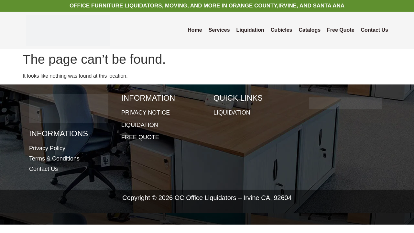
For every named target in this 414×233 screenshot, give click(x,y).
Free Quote (340, 30)
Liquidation (250, 30)
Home (195, 30)
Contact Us (374, 30)
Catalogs (310, 30)
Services (219, 30)
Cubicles (281, 30)
